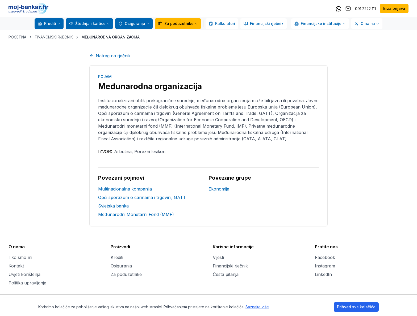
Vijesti (218, 257)
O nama (366, 23)
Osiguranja (131, 23)
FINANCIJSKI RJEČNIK (54, 37)
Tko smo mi (20, 257)
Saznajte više (257, 307)
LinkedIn (323, 274)
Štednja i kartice (87, 23)
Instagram (325, 266)
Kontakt (16, 266)
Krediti (47, 23)
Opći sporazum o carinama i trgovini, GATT (142, 197)
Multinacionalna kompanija (125, 189)
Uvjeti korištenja (24, 274)
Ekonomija (218, 189)
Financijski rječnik (263, 23)
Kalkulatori (222, 23)
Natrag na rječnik (110, 55)
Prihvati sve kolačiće (356, 307)
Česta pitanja (226, 274)
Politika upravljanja (27, 282)
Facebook (325, 257)
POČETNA (17, 37)
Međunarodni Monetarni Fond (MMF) (136, 214)
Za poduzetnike (178, 23)
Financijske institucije (320, 23)
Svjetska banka (113, 206)
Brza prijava (394, 8)
